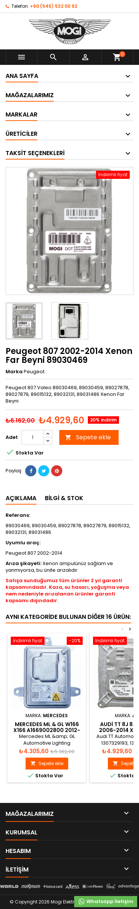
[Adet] (32, 437)
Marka (14, 371)
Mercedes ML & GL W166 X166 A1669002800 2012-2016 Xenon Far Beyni (46, 730)
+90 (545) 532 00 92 (53, 6)
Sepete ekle (88, 437)
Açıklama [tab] (21, 498)
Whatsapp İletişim (105, 901)
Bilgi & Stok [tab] (64, 498)
